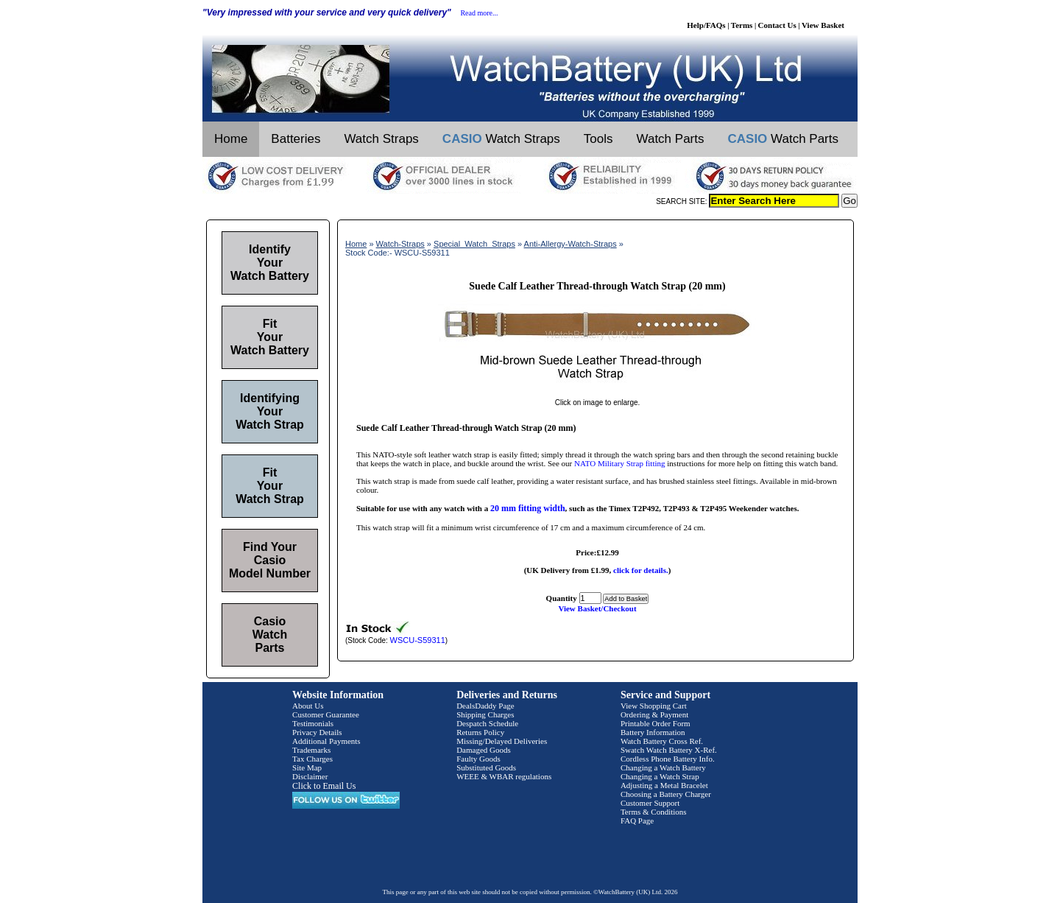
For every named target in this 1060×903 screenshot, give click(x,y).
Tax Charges (312, 758)
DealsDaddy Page (485, 705)
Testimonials (312, 723)
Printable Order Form (655, 723)
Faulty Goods (478, 758)
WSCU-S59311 (417, 640)
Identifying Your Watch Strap (270, 411)
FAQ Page (637, 820)
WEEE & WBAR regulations (503, 776)
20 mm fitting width (527, 508)
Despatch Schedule (487, 723)
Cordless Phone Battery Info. (668, 758)
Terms (742, 25)
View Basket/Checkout (597, 608)
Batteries (295, 139)
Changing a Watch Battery (663, 767)
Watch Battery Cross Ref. (662, 741)
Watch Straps (381, 139)
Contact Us (777, 25)
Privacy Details (317, 732)
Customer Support (650, 802)
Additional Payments (326, 741)
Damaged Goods (483, 749)
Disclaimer (310, 776)
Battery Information (653, 732)
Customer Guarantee (325, 714)
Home (230, 139)
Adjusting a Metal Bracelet (664, 785)
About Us (307, 705)
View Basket (823, 25)
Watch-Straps (400, 243)
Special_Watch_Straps (474, 243)
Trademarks (311, 749)
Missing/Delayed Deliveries (501, 741)
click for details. (640, 570)
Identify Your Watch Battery (269, 262)
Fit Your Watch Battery (269, 336)
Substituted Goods (486, 767)
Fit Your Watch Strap (270, 485)
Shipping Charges (485, 714)
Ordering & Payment (654, 714)
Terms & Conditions (654, 811)
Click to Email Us (324, 786)
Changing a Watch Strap (660, 776)
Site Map (307, 767)
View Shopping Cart (654, 705)
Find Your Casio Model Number (270, 560)
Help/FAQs (706, 25)
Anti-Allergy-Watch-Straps (570, 243)
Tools (598, 139)
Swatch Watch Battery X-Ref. (669, 749)
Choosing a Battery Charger (666, 794)
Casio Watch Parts (269, 634)
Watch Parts (670, 139)
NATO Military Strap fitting (619, 463)
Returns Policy (480, 732)
